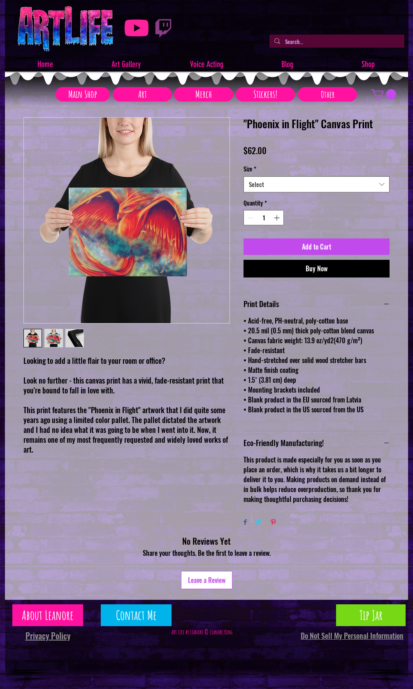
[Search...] (336, 42)
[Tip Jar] (371, 615)
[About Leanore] (47, 615)
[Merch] (203, 94)
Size (250, 169)
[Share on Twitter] (258, 523)
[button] (383, 94)
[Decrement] (250, 217)
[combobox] (317, 184)
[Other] (327, 94)
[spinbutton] (263, 217)
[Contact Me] (136, 615)
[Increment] (277, 217)
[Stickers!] (265, 94)
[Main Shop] (83, 94)
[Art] (142, 94)
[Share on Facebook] (245, 523)
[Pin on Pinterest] (273, 523)
